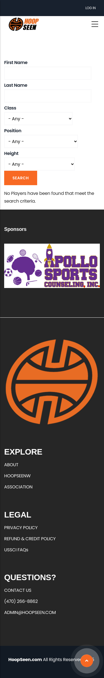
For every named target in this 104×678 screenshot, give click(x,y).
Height (11, 153)
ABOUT (11, 465)
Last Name (15, 85)
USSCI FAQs (16, 550)
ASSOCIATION (18, 487)
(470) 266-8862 (21, 601)
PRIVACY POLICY (20, 527)
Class (10, 108)
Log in (90, 8)
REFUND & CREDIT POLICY (30, 539)
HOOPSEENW (17, 476)
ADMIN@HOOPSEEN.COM (30, 612)
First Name (15, 62)
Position (12, 131)
